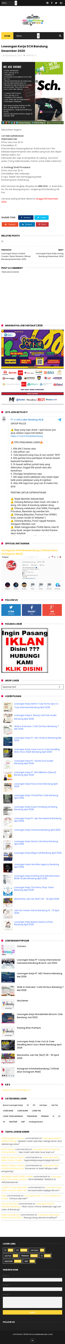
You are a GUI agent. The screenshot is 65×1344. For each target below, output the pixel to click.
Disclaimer (22, 1000)
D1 (28, 1105)
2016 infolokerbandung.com (39, 1334)
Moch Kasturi (8, 1149)
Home (7, 36)
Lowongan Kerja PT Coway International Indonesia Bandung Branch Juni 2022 (38, 961)
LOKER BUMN (22, 1110)
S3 (4, 1121)
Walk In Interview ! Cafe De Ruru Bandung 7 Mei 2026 (36, 727)
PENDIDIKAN (32, 1116)
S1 (36, 55)
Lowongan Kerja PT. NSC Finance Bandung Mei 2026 (37, 739)
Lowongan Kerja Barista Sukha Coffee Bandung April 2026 (33, 923)
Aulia (3, 1195)
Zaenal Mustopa (9, 1203)
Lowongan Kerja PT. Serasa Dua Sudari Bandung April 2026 (33, 762)
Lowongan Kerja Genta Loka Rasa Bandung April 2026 (36, 842)
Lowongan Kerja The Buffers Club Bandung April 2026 (36, 796)
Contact (21, 946)
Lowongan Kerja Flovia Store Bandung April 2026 (36, 785)
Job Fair (54, 1105)
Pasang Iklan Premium (29, 1027)
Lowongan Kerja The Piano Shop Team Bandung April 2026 (34, 888)
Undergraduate (36, 1121)
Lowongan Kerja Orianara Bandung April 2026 (37, 829)
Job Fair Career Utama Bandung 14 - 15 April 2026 (36, 911)
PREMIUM (30, 55)
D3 (34, 1105)
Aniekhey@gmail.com (13, 1138)
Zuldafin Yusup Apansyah (14, 1187)
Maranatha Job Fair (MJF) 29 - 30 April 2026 (36, 898)
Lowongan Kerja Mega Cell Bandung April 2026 (38, 852)
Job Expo (43, 1105)
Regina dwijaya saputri (13, 1157)
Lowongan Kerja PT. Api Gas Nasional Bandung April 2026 (37, 819)
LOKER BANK (8, 1110)
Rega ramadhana (10, 1214)
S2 (59, 1116)
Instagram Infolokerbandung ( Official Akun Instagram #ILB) (29, 552)
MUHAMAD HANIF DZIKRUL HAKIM (17, 1176)
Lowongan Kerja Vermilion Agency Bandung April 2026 (36, 865)
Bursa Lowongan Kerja (13, 1105)
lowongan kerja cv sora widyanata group (31, 1197)
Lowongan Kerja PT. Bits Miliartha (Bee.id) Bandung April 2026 (35, 773)
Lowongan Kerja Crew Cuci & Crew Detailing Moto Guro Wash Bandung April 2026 (36, 750)
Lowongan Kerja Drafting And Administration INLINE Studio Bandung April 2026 (37, 877)
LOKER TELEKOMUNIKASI (13, 1116)
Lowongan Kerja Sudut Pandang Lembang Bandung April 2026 (35, 808)
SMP (23, 1121)
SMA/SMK (13, 1121)
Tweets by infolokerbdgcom (15, 1089)
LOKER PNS (36, 1110)
